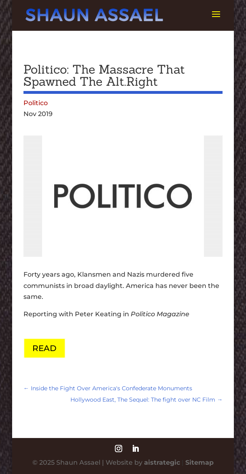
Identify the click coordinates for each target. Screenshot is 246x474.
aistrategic (162, 462)
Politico (35, 103)
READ (44, 348)
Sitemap (199, 462)
